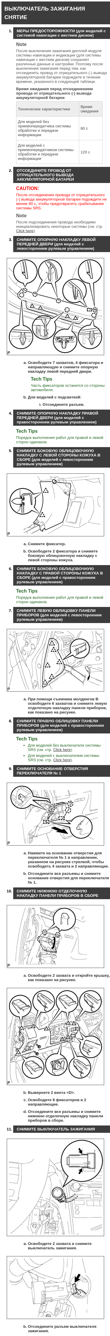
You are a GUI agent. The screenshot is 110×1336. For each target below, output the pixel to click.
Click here (24, 231)
